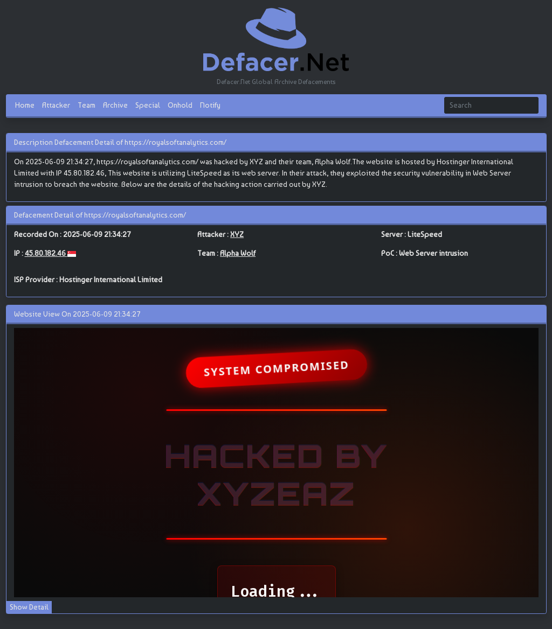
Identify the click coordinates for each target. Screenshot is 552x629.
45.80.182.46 (46, 253)
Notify (210, 105)
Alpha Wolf (238, 253)
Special (147, 105)
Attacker (56, 105)
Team (86, 105)
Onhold (180, 105)
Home (24, 105)
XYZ (237, 234)
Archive (115, 105)
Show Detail (29, 607)
